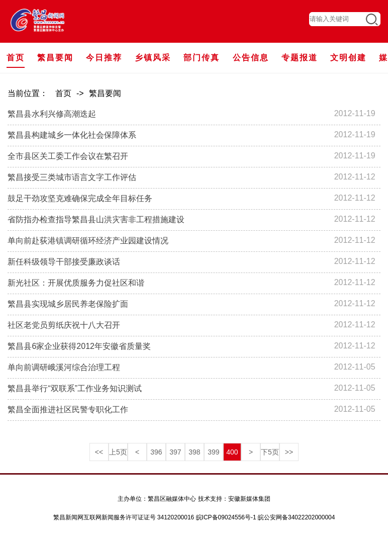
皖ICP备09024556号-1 (226, 517)
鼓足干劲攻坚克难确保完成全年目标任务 (80, 198)
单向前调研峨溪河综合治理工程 (64, 367)
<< (99, 452)
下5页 (270, 452)
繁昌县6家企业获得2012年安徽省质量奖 (79, 346)
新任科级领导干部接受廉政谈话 (64, 261)
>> (289, 452)
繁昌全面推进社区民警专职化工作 (68, 409)
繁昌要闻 (105, 93)
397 (175, 452)
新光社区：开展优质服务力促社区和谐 (76, 283)
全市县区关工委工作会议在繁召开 (68, 156)
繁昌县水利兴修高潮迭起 (52, 114)
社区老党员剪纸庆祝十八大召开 (68, 325)
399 (213, 452)
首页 (63, 93)
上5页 (118, 452)
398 (194, 452)
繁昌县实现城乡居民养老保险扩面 (68, 304)
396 (156, 452)
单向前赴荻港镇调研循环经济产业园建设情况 (88, 240)
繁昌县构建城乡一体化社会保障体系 (72, 135)
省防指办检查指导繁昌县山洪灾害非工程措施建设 (96, 219)
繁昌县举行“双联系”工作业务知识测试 (75, 388)
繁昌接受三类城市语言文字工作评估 (72, 177)
